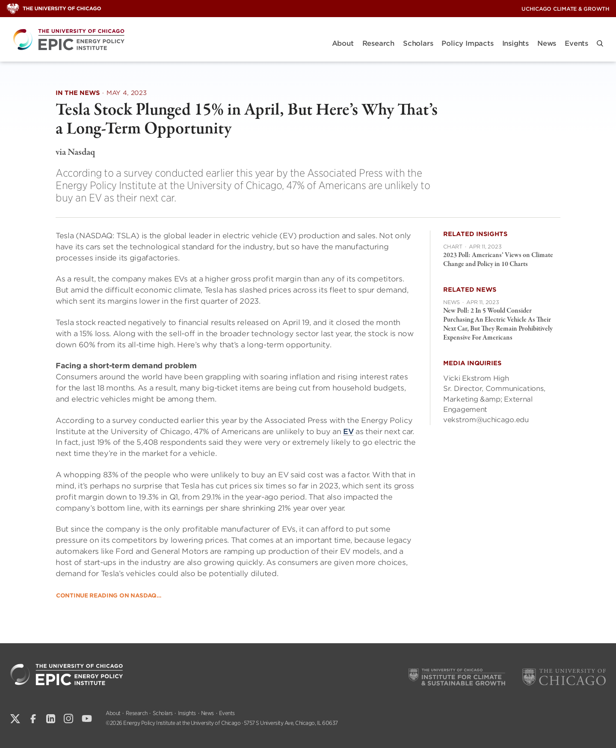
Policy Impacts (467, 43)
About (343, 43)
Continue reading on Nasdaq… (108, 595)
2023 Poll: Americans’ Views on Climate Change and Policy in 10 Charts (498, 260)
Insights (515, 43)
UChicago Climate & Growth (565, 9)
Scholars (418, 43)
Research (378, 43)
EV (348, 431)
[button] (600, 43)
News (546, 43)
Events (576, 43)
